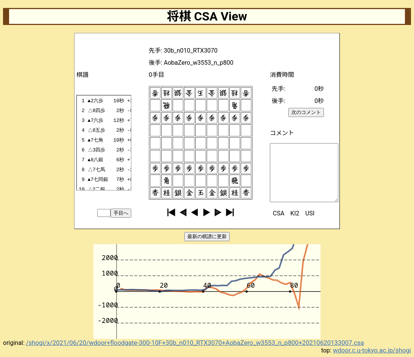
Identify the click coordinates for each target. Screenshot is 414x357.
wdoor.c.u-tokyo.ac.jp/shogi (372, 350)
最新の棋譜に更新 (207, 236)
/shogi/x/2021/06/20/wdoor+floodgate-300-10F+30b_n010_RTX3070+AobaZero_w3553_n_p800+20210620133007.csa (195, 342)
